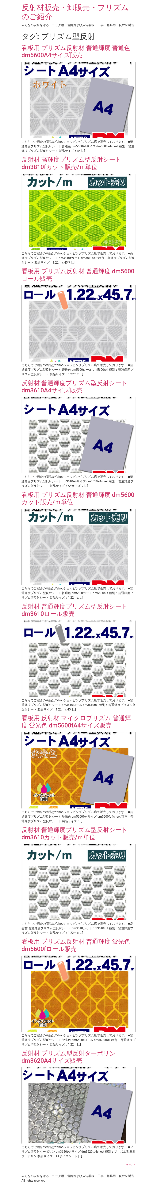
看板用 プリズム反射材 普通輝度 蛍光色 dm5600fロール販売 (75, 945)
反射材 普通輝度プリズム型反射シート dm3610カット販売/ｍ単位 (74, 833)
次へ (131, 1164)
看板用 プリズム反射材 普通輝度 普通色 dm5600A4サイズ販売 (75, 51)
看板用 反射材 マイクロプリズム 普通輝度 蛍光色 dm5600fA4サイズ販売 (76, 721)
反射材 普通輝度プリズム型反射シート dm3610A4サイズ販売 (74, 386)
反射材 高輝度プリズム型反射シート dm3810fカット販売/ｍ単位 (71, 163)
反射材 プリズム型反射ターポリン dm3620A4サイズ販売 (68, 1057)
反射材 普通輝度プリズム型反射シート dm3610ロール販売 (74, 610)
